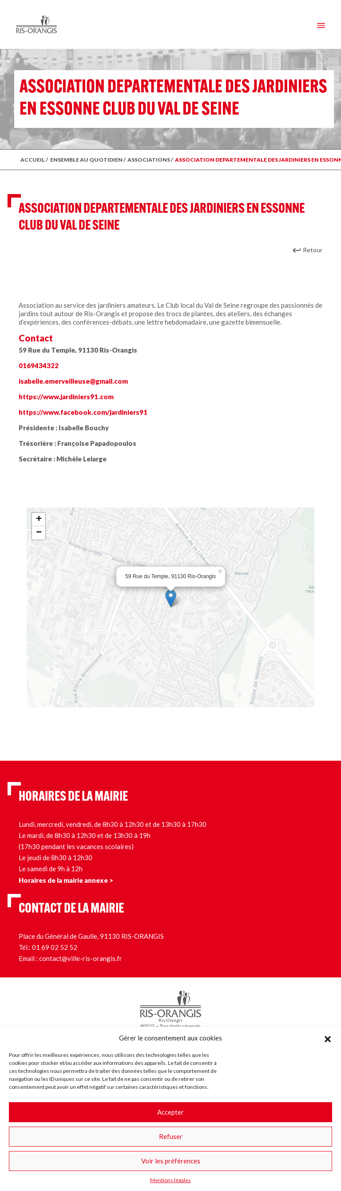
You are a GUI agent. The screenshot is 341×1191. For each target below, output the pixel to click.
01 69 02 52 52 (54, 947)
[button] (327, 1037)
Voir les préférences (170, 1161)
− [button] (39, 533)
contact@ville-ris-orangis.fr (80, 958)
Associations (148, 159)
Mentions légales (170, 1180)
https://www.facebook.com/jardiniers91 (83, 412)
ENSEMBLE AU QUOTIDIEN (86, 159)
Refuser (170, 1136)
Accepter (170, 1112)
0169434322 (39, 365)
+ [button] (39, 519)
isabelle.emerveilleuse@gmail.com (73, 381)
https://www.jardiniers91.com (66, 397)
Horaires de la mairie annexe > (66, 880)
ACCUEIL (32, 159)
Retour (312, 250)
